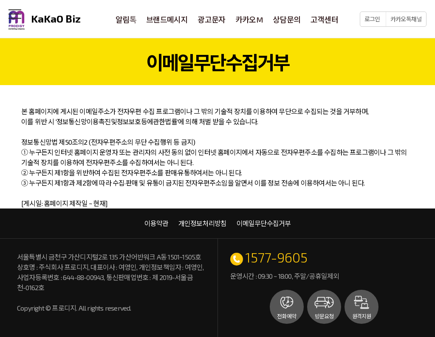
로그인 (373, 19)
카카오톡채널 (406, 19)
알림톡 (126, 19)
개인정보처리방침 (202, 223)
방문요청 (324, 316)
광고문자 (212, 19)
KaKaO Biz (44, 20)
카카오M (249, 19)
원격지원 (361, 316)
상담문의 (286, 19)
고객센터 (324, 19)
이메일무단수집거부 (264, 223)
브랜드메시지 (167, 19)
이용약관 (156, 223)
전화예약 (286, 316)
